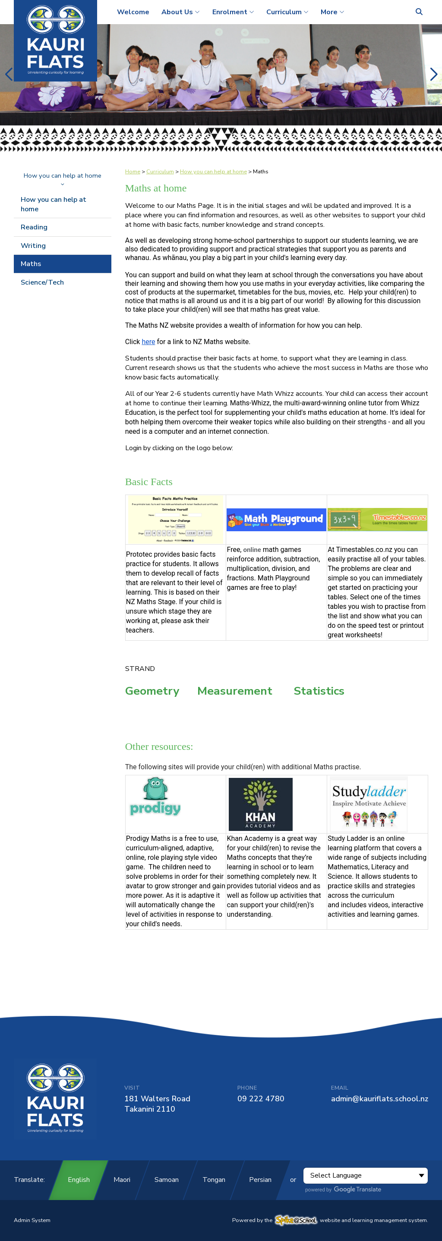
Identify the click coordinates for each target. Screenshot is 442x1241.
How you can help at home (62, 178)
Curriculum (160, 171)
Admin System (32, 1220)
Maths (31, 264)
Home (132, 171)
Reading (34, 227)
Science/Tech (42, 282)
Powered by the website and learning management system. (330, 1220)
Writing (33, 246)
